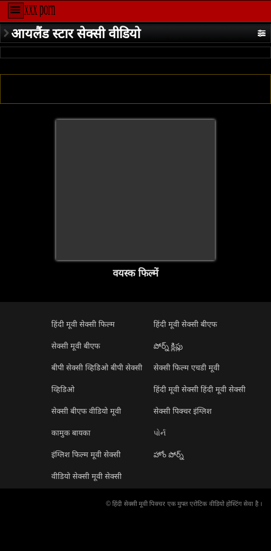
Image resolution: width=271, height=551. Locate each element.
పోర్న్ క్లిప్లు (168, 346)
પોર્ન (159, 433)
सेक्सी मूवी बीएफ (75, 346)
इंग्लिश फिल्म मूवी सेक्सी (86, 454)
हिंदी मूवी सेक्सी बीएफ (185, 324)
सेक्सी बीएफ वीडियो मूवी (86, 411)
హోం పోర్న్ (168, 454)
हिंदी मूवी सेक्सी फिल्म (83, 324)
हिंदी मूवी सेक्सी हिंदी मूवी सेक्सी (199, 389)
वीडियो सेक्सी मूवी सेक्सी (86, 476)
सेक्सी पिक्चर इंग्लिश (182, 411)
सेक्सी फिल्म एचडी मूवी (186, 367)
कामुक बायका (71, 433)
